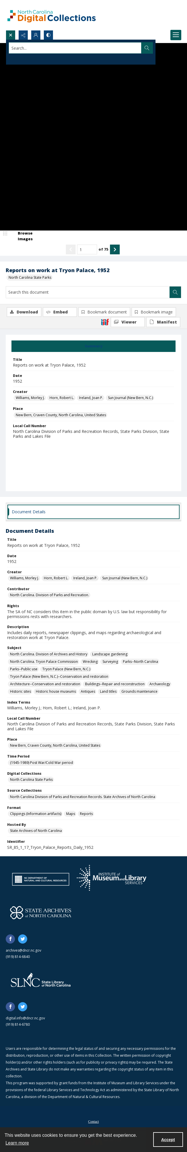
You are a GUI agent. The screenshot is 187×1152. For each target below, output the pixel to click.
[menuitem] (93, 1121)
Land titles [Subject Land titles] (108, 691)
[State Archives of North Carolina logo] (41, 912)
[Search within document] (175, 292)
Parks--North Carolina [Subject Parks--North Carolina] (140, 661)
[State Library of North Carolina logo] (41, 980)
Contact (93, 1122)
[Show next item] (115, 249)
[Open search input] (10, 35)
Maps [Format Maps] (70, 813)
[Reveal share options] (23, 35)
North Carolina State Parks (30, 277)
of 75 (104, 249)
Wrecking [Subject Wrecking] (90, 661)
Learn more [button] (17, 1143)
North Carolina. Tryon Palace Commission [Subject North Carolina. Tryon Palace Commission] (44, 661)
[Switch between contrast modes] (48, 35)
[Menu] (175, 35)
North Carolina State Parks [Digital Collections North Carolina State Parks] (31, 779)
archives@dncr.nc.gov (23, 950)
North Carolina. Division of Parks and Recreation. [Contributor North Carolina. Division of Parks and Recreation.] (49, 595)
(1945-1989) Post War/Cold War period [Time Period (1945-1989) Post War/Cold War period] (41, 762)
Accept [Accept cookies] (168, 1139)
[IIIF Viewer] (128, 322)
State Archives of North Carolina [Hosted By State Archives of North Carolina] (36, 830)
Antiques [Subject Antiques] (88, 691)
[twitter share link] (22, 939)
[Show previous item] (71, 249)
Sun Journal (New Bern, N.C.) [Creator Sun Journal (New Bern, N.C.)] (130, 397)
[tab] (93, 346)
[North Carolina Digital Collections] (51, 15)
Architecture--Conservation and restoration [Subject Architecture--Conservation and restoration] (45, 683)
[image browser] (21, 236)
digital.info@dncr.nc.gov (25, 1018)
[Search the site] (75, 47)
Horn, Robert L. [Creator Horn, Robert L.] (62, 397)
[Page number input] (87, 249)
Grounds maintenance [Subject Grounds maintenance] (139, 691)
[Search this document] (88, 292)
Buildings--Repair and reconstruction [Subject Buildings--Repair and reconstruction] (115, 683)
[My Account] (35, 35)
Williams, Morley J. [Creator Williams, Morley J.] (30, 397)
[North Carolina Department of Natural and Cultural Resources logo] (41, 879)
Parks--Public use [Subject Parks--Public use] (24, 669)
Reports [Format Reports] (86, 813)
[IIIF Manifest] (163, 322)
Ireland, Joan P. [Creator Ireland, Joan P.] (91, 397)
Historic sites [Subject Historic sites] (20, 691)
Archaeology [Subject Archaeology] (159, 683)
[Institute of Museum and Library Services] (111, 878)
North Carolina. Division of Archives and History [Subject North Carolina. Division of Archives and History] (48, 654)
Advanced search (23, 58)
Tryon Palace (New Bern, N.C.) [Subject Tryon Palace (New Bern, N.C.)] (66, 669)
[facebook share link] (10, 939)
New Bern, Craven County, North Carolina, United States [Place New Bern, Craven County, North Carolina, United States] (61, 415)
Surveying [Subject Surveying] (110, 661)
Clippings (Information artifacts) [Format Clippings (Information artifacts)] (35, 813)
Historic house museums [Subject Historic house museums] (56, 691)
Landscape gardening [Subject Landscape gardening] (109, 654)
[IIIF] (104, 322)
